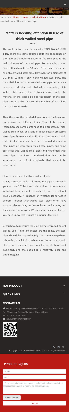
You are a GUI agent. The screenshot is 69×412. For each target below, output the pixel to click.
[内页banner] (34, 11)
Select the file (11, 397)
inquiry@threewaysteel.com (18, 319)
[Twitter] (63, 347)
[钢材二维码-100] (10, 329)
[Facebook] (53, 347)
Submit (34, 403)
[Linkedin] (58, 347)
